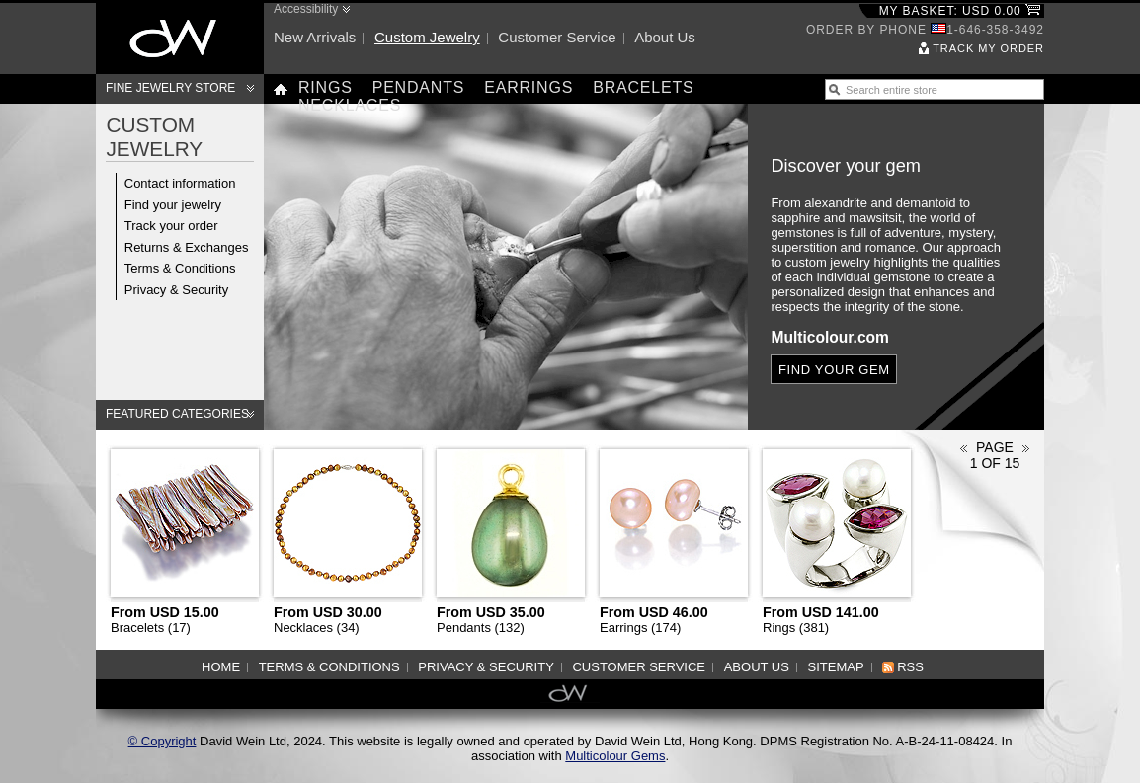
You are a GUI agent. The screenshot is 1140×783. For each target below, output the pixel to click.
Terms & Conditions (180, 268)
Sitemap (836, 667)
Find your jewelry (172, 204)
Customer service (556, 37)
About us (664, 37)
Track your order (171, 225)
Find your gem (834, 369)
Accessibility (306, 9)
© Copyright (162, 741)
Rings (325, 87)
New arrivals (315, 37)
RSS (910, 667)
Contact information (180, 183)
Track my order (988, 48)
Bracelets (643, 87)
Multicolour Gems (615, 755)
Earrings (528, 87)
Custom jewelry (427, 37)
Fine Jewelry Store (170, 88)
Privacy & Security (176, 289)
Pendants (418, 87)
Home (221, 667)
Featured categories (177, 414)
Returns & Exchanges (186, 247)
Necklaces (349, 105)
